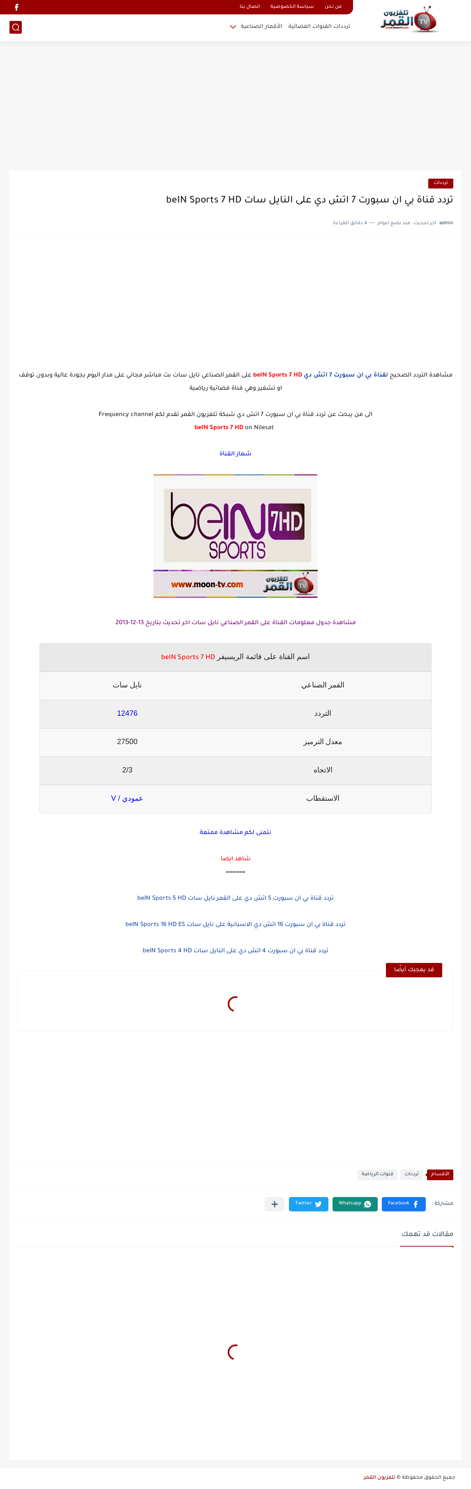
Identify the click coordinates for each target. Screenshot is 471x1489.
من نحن (333, 7)
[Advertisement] (235, 106)
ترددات (441, 183)
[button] (404, 1204)
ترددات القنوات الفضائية (320, 27)
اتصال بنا (250, 7)
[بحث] (15, 27)
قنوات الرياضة (377, 1174)
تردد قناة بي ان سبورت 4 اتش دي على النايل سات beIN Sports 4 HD (235, 951)
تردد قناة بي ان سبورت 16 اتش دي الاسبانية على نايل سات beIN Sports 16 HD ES (235, 925)
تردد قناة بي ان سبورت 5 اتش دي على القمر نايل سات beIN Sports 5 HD (235, 899)
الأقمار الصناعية (261, 27)
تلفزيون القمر (379, 1478)
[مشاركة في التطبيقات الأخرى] (275, 1204)
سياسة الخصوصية (292, 7)
